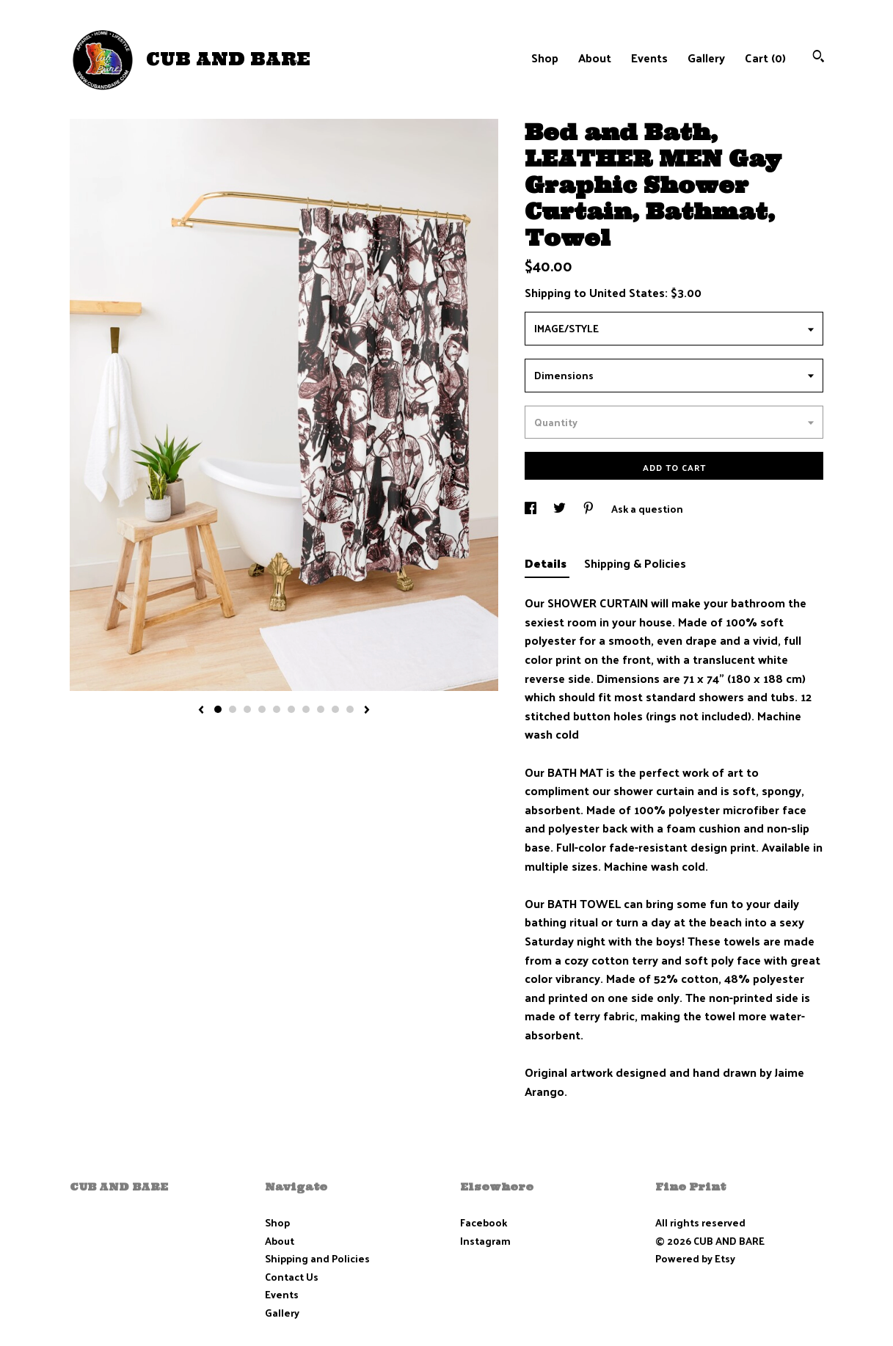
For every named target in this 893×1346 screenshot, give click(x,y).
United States (627, 292)
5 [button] (276, 709)
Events (649, 57)
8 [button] (320, 709)
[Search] (818, 57)
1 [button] (218, 709)
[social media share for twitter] (560, 509)
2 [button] (232, 709)
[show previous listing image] (201, 711)
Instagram (485, 1241)
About (594, 57)
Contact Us (291, 1277)
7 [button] (306, 709)
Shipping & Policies (635, 563)
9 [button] (335, 709)
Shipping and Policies (317, 1258)
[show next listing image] (367, 711)
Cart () (765, 57)
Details (547, 563)
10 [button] (350, 709)
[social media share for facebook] (532, 509)
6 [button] (291, 709)
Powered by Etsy (695, 1258)
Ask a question (647, 509)
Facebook (483, 1222)
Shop (544, 57)
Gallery (706, 57)
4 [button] (262, 709)
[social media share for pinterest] (590, 509)
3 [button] (247, 709)
